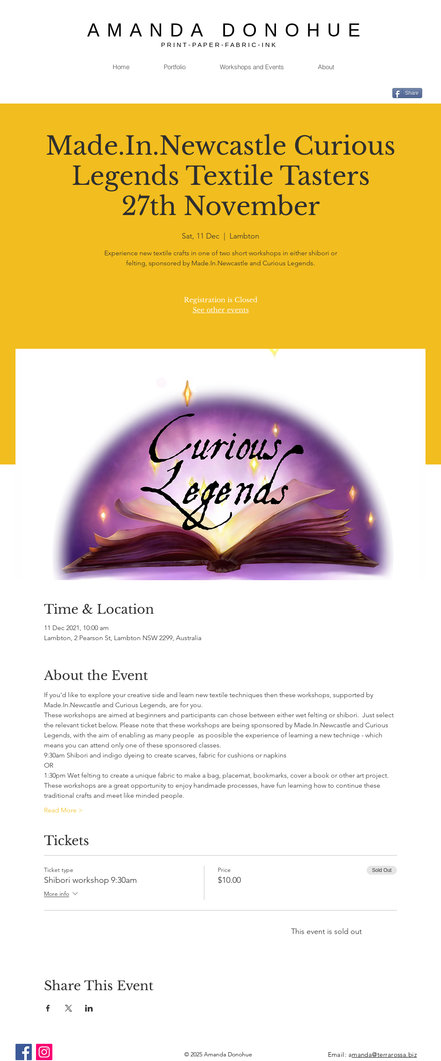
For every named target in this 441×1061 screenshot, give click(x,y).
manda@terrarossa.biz (384, 1054)
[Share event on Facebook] (48, 1008)
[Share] (407, 93)
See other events (221, 310)
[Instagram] (44, 1052)
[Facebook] (23, 1052)
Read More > (63, 810)
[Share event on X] (68, 1008)
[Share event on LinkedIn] (89, 1008)
